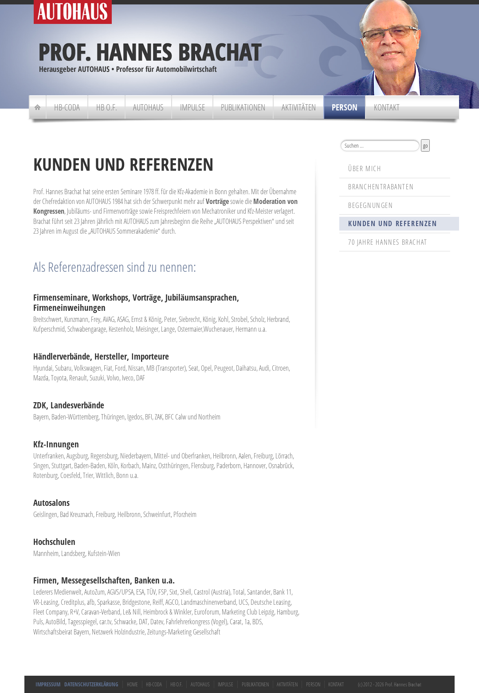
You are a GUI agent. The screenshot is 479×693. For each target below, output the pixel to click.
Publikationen (243, 107)
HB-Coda (67, 107)
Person (344, 107)
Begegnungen (370, 205)
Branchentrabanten (381, 187)
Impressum (47, 684)
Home (132, 684)
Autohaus (148, 107)
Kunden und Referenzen (392, 223)
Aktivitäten (299, 107)
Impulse (192, 107)
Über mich (364, 168)
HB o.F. (106, 107)
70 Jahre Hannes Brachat (388, 242)
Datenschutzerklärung (91, 684)
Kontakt (387, 107)
